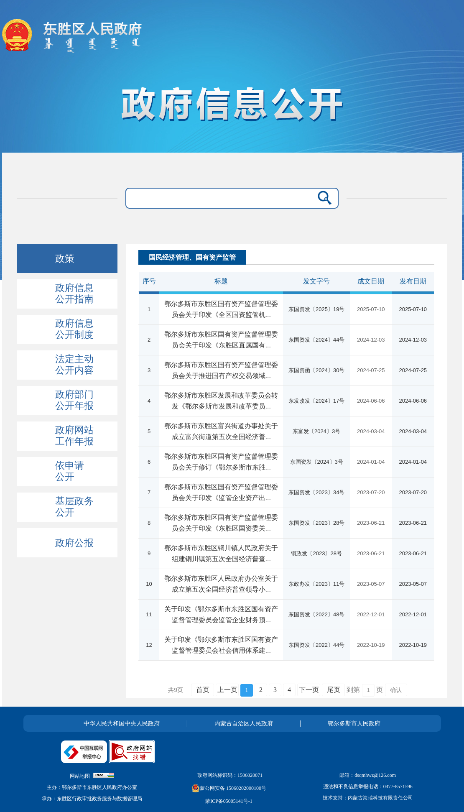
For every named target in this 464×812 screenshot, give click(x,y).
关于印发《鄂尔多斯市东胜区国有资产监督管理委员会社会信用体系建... (221, 645)
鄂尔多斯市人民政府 (354, 723)
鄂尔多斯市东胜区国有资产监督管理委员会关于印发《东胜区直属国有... (221, 340)
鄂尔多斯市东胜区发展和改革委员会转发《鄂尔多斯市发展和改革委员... (221, 401)
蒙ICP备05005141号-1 (228, 801)
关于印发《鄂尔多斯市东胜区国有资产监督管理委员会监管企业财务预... (221, 614)
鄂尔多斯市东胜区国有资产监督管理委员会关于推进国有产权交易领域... (221, 370)
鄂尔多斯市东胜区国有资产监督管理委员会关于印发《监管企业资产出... (221, 492)
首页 (202, 689)
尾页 (333, 689)
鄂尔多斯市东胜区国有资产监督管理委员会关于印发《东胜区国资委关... (221, 523)
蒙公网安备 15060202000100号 (228, 788)
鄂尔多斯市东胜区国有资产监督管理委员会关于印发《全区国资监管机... (221, 309)
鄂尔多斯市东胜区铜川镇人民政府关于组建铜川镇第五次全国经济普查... (221, 553)
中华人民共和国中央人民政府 (122, 723)
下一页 (309, 689)
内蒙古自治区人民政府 (243, 723)
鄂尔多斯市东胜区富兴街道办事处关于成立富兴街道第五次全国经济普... (221, 431)
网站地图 (80, 776)
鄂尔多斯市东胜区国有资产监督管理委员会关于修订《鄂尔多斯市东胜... (221, 462)
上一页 (227, 689)
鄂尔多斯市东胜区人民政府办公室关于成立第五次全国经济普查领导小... (221, 584)
